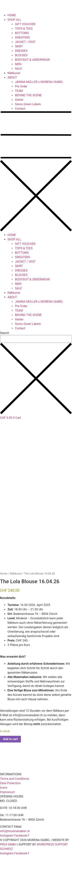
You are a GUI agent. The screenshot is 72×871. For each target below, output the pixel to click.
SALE (18, 68)
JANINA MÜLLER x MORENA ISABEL (39, 82)
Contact (20, 108)
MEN (18, 64)
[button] (36, 172)
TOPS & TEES (24, 28)
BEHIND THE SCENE (28, 95)
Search (4, 333)
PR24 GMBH (8, 860)
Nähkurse (13, 73)
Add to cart (10, 754)
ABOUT (12, 77)
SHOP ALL (14, 19)
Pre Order (21, 86)
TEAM (19, 91)
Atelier (19, 99)
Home (3, 589)
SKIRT (19, 46)
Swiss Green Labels (28, 104)
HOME (11, 15)
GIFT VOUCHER (25, 24)
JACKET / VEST (25, 42)
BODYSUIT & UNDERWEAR (32, 59)
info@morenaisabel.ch (28, 730)
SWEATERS (22, 37)
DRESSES (21, 51)
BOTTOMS (22, 33)
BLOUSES (21, 55)
